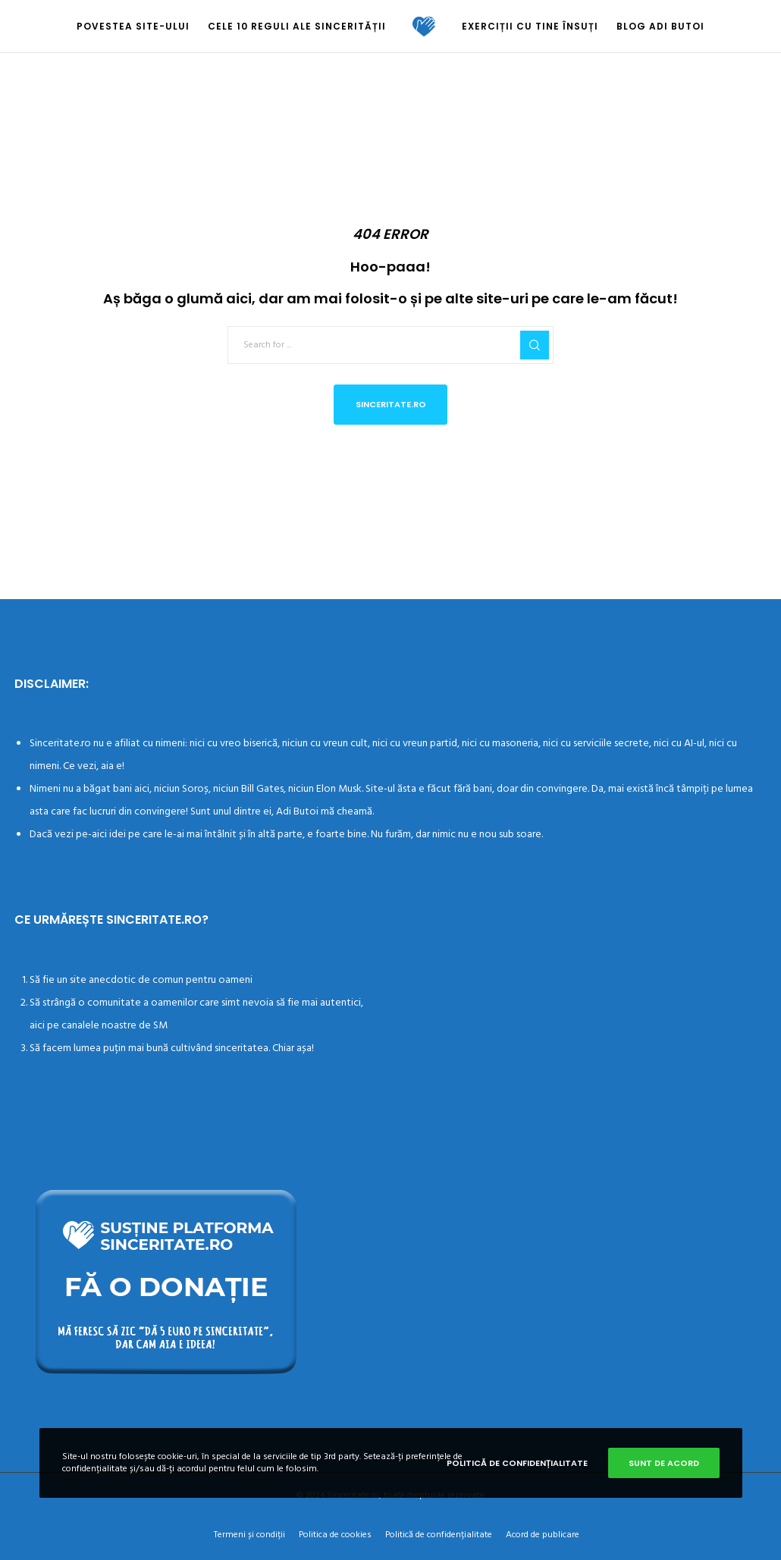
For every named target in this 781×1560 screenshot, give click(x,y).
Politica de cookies (335, 1534)
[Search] (534, 345)
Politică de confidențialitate (438, 1534)
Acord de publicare (542, 1534)
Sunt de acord (664, 1463)
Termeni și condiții (249, 1534)
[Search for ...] (390, 345)
